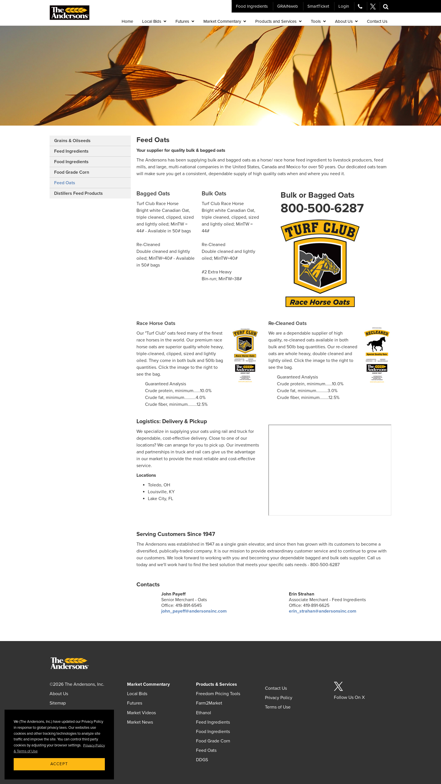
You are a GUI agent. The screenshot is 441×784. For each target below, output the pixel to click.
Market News (140, 722)
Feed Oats (64, 183)
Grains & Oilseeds (72, 141)
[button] (385, 6)
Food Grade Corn (71, 172)
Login (343, 6)
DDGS (202, 760)
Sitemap (58, 703)
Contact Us (276, 688)
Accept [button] (59, 764)
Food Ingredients (252, 6)
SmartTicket (318, 6)
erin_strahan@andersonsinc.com (322, 611)
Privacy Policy (278, 698)
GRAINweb (287, 6)
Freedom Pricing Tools (218, 694)
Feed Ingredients (71, 151)
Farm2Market (209, 703)
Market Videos (141, 713)
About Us (59, 694)
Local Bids (137, 694)
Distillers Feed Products (78, 193)
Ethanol (203, 713)
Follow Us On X (349, 697)
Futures (134, 703)
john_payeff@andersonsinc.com (194, 611)
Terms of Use (278, 707)
